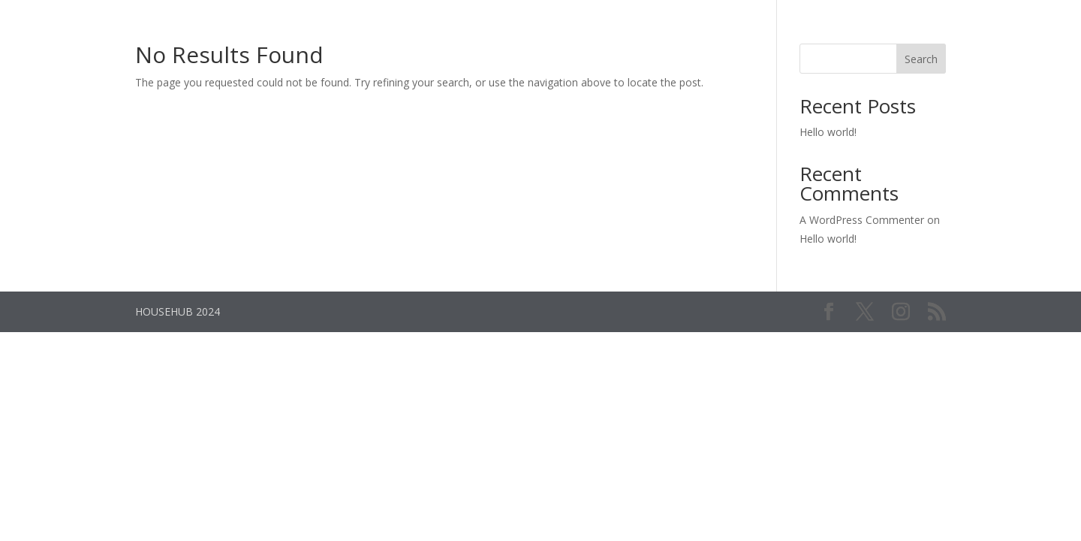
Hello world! (828, 132)
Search (921, 59)
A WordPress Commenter (861, 220)
